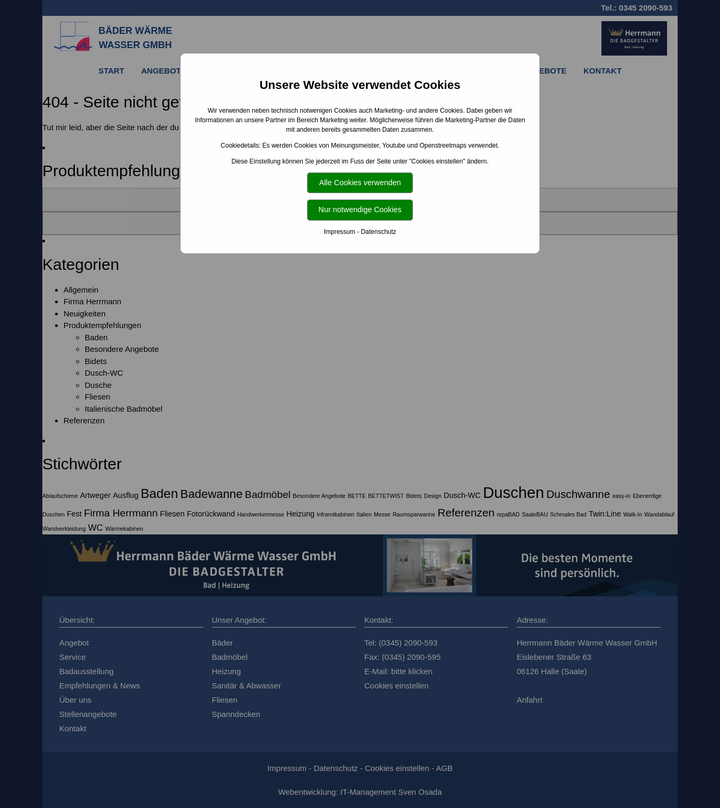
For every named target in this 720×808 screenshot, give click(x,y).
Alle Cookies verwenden (360, 182)
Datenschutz (379, 231)
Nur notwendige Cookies (360, 209)
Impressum (339, 231)
